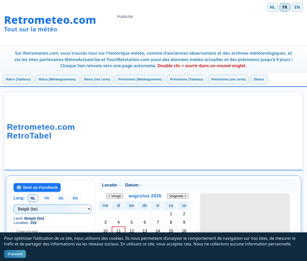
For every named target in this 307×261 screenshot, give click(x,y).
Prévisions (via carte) (228, 79)
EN (297, 7)
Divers (259, 79)
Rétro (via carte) (97, 79)
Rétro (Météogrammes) (57, 79)
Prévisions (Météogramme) (140, 79)
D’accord (15, 254)
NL (272, 7)
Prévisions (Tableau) (186, 79)
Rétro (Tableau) (18, 79)
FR (284, 7)
